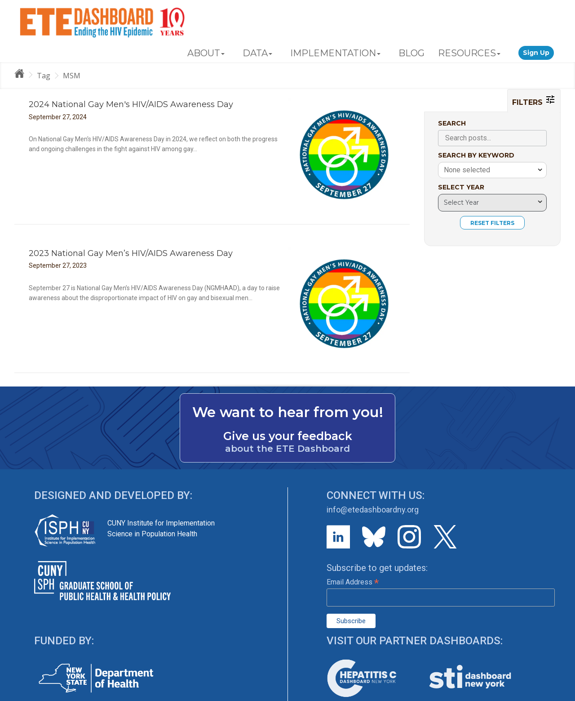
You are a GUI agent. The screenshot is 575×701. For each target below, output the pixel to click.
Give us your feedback (287, 436)
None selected (467, 170)
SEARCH (452, 123)
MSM (71, 76)
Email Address (353, 582)
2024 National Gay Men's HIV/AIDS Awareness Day (131, 104)
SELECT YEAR (461, 187)
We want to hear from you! (287, 412)
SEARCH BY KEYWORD (476, 155)
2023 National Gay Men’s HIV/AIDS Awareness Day (131, 253)
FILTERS (534, 100)
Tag (43, 76)
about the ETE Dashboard (287, 448)
